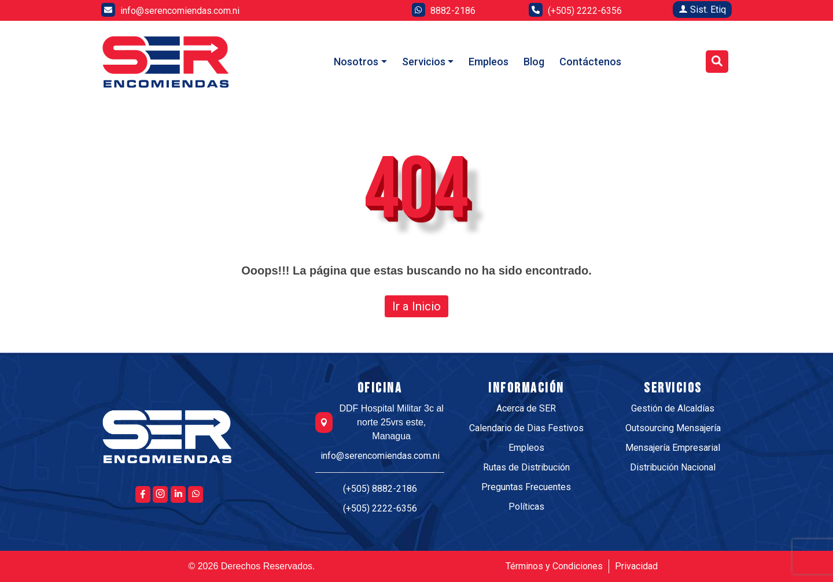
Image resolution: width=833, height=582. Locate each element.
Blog (534, 61)
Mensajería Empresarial (672, 447)
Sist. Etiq (702, 9)
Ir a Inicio (416, 306)
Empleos (488, 61)
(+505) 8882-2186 (380, 488)
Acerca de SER (526, 408)
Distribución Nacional (673, 467)
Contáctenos (590, 61)
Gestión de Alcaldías (672, 408)
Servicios (423, 61)
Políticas (526, 506)
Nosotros (356, 61)
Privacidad (636, 566)
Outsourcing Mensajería (673, 427)
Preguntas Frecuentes (526, 486)
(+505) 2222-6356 (380, 508)
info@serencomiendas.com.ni (380, 455)
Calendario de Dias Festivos (526, 427)
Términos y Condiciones (554, 566)
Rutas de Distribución (526, 467)
